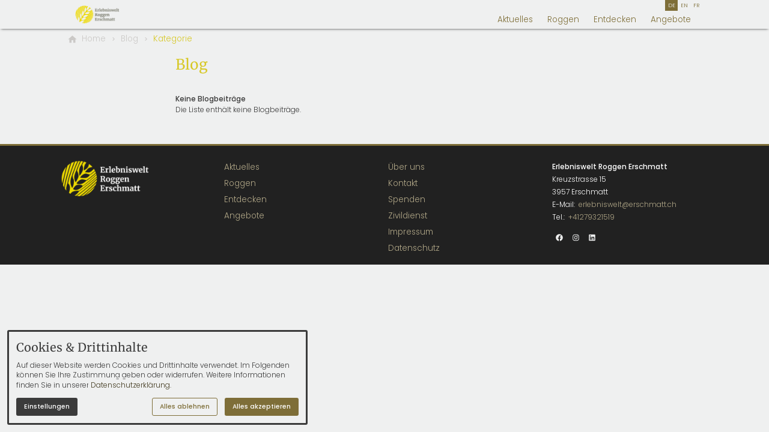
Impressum (410, 232)
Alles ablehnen (185, 406)
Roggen (563, 19)
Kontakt (403, 183)
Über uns (406, 167)
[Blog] (129, 39)
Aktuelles (515, 19)
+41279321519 (591, 217)
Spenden (406, 199)
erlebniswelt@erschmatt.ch (627, 204)
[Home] (94, 39)
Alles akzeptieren (262, 406)
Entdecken (615, 19)
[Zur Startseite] (110, 14)
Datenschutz (414, 248)
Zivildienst (407, 215)
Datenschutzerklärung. (131, 385)
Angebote (671, 19)
